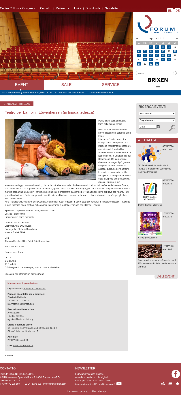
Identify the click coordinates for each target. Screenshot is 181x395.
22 (151, 59)
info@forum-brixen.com (54, 384)
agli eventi (166, 276)
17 (163, 55)
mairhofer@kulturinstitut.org (21, 304)
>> (177, 38)
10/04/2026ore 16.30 (157, 225)
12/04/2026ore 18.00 (157, 256)
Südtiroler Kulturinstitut (34, 288)
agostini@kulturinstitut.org (20, 319)
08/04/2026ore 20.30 (157, 193)
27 (139, 64)
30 (157, 64)
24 (163, 59)
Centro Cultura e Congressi (17, 8)
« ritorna (9, 355)
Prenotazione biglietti (33, 92)
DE (177, 10)
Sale (66, 84)
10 (163, 51)
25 (169, 59)
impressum (72, 391)
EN (170, 10)
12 (175, 51)
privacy (83, 391)
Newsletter (112, 8)
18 (169, 55)
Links (77, 8)
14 (145, 55)
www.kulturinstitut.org (23, 345)
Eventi (22, 84)
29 (151, 64)
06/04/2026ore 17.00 (157, 159)
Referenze (62, 8)
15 (151, 55)
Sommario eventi (11, 92)
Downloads (93, 8)
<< (137, 38)
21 (145, 59)
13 (139, 55)
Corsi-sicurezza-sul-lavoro (100, 92)
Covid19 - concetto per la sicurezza (65, 92)
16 (157, 55)
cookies (92, 391)
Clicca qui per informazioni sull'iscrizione (24, 274)
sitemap (102, 391)
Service (110, 84)
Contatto (45, 8)
